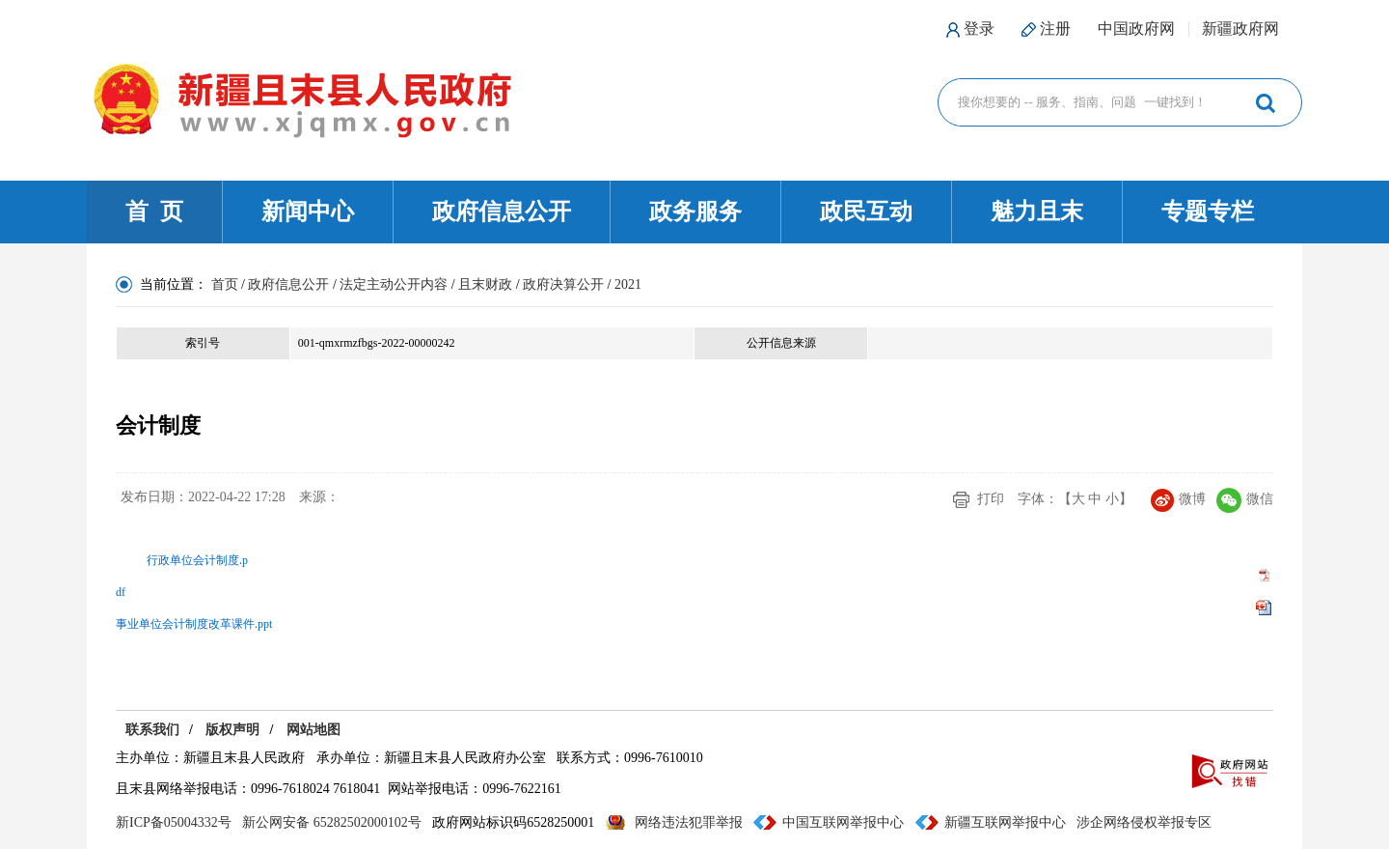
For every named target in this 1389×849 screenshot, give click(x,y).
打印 (990, 499)
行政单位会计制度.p (197, 560)
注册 (1055, 28)
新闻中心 (307, 211)
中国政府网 (1136, 28)
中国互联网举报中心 (843, 822)
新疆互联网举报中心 (1005, 822)
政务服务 (695, 211)
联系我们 (152, 729)
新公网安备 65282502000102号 (332, 822)
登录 (979, 28)
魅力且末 (1037, 211)
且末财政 (485, 284)
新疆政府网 (1240, 28)
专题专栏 (1207, 211)
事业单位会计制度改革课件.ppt (194, 624)
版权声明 (232, 729)
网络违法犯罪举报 (689, 822)
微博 (1178, 499)
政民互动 (866, 211)
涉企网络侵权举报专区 (1144, 822)
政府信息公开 (501, 211)
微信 (1244, 499)
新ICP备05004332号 (174, 822)
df (120, 592)
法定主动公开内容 (394, 284)
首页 (224, 284)
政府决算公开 (563, 284)
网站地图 (313, 729)
